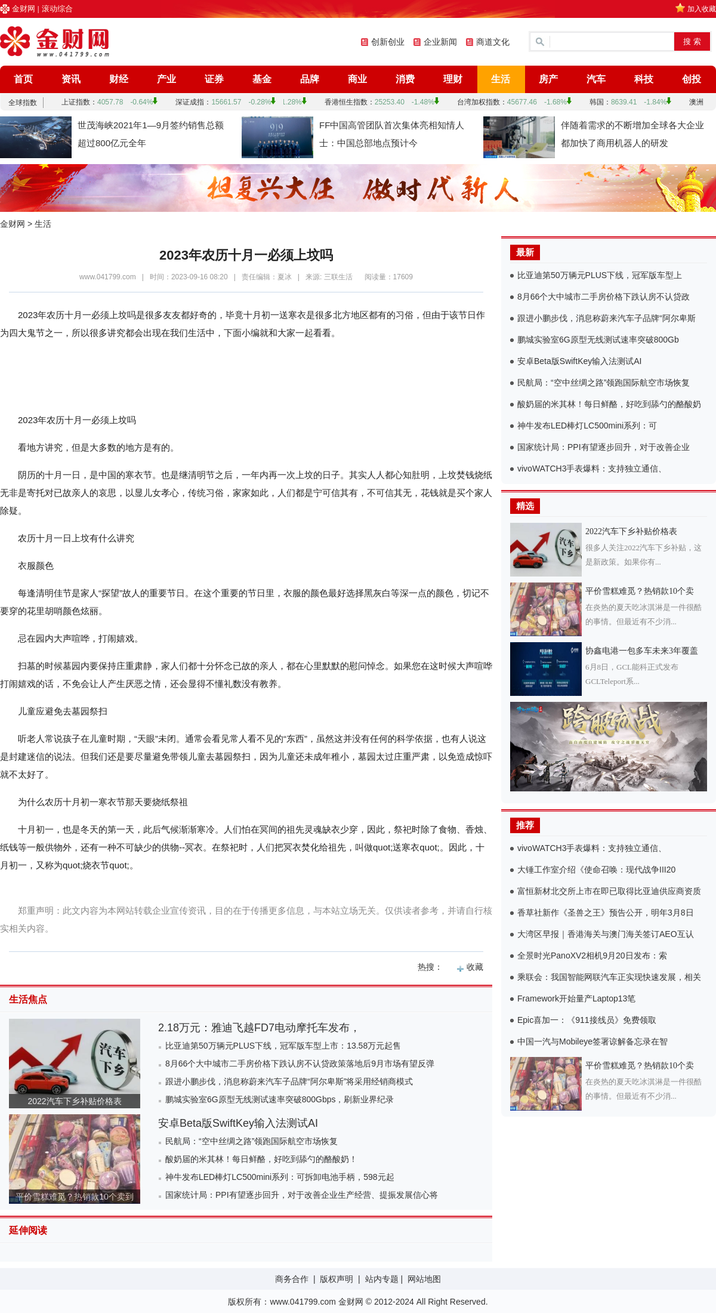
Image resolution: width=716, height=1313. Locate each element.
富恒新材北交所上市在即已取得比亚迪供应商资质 (609, 891)
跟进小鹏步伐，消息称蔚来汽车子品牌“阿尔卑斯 (606, 318)
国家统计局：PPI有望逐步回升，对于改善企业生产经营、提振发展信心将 (301, 1195)
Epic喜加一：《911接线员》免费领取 (586, 1020)
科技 (643, 79)
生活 (500, 79)
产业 (166, 79)
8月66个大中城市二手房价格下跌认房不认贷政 (603, 296)
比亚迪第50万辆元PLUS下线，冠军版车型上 (599, 275)
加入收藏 (701, 9)
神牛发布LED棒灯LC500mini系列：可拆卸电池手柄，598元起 (279, 1177)
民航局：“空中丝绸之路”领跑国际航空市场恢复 (251, 1141)
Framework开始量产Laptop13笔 (576, 998)
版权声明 (336, 1279)
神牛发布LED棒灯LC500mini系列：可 (587, 425)
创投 (691, 79)
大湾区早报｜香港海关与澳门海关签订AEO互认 (605, 934)
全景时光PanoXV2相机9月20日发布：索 (592, 955)
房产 (548, 79)
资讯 (71, 79)
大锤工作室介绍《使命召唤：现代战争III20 (596, 869)
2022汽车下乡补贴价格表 (74, 1101)
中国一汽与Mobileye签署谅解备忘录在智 (592, 1041)
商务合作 (291, 1279)
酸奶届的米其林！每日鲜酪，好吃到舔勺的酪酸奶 (609, 404)
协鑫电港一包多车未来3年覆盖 (641, 650)
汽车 (596, 79)
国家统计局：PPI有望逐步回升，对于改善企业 (603, 447)
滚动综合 (57, 8)
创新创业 (388, 42)
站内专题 (382, 1279)
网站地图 (424, 1279)
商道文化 (493, 42)
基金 (261, 79)
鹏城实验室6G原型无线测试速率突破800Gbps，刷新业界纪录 (279, 1099)
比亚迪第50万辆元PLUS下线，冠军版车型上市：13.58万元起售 (283, 1045)
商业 (357, 79)
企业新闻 (440, 42)
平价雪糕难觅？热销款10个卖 (639, 591)
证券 (214, 79)
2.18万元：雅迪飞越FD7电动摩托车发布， (259, 1028)
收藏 (475, 967)
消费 (405, 79)
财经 (118, 79)
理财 (452, 79)
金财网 (23, 8)
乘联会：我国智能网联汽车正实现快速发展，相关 (609, 977)
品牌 (309, 79)
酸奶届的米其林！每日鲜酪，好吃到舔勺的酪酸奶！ (261, 1159)
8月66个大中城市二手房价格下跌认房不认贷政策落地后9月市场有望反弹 (299, 1063)
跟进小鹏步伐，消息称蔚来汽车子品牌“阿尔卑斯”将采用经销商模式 (289, 1081)
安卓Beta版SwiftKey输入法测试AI (238, 1123)
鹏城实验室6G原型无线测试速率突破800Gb (598, 339)
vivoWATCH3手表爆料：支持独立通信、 (591, 468)
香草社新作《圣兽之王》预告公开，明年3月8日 (605, 912)
